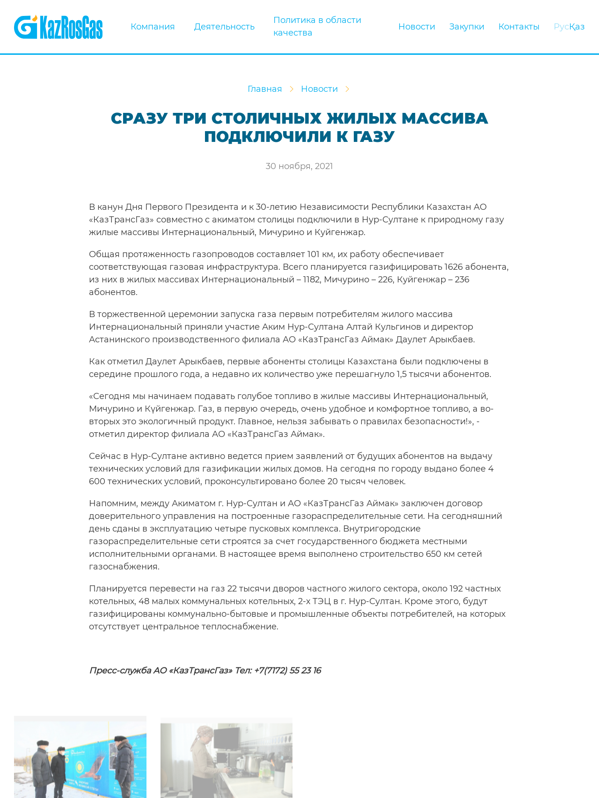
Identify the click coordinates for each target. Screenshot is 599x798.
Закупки (466, 27)
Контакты (519, 27)
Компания (156, 27)
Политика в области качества (317, 26)
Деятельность (224, 27)
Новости (416, 27)
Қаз (577, 27)
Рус (561, 27)
